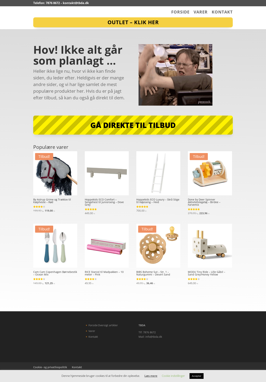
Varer (201, 13)
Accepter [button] (196, 376)
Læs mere (150, 376)
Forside (180, 13)
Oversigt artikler (108, 325)
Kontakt (222, 13)
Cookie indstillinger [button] (173, 376)
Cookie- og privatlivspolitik (50, 367)
